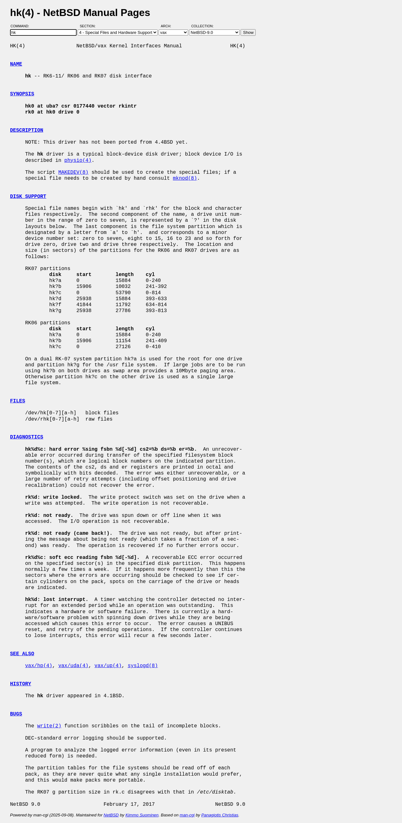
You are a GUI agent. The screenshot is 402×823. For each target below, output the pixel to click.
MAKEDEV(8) (73, 172)
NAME (16, 64)
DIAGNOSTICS (26, 437)
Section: (89, 26)
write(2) (49, 726)
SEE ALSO (22, 653)
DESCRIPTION (26, 130)
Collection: (202, 26)
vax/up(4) (108, 665)
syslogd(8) (143, 665)
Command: (22, 26)
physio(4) (77, 160)
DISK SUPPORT (28, 196)
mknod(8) (185, 178)
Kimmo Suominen (141, 815)
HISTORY (20, 684)
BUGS (16, 714)
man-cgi (187, 815)
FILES (17, 401)
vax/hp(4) (38, 665)
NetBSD (111, 815)
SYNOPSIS (22, 94)
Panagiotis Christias (219, 815)
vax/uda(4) (73, 665)
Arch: (169, 26)
